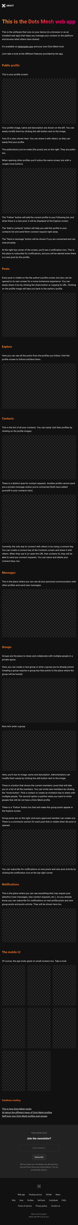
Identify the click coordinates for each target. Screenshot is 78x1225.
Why (13, 1200)
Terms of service (25, 1206)
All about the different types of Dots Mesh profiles (27, 1112)
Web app (21, 1195)
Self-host (41, 1200)
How (21, 1200)
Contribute (53, 1200)
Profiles (30, 1200)
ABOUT (10, 5)
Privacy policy (41, 1206)
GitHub (49, 1195)
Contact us (55, 1206)
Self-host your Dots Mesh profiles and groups (24, 1116)
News (58, 1195)
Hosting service (35, 1195)
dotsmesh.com (25, 46)
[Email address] (39, 1148)
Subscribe (39, 1157)
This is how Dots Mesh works (17, 1109)
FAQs (64, 1200)
